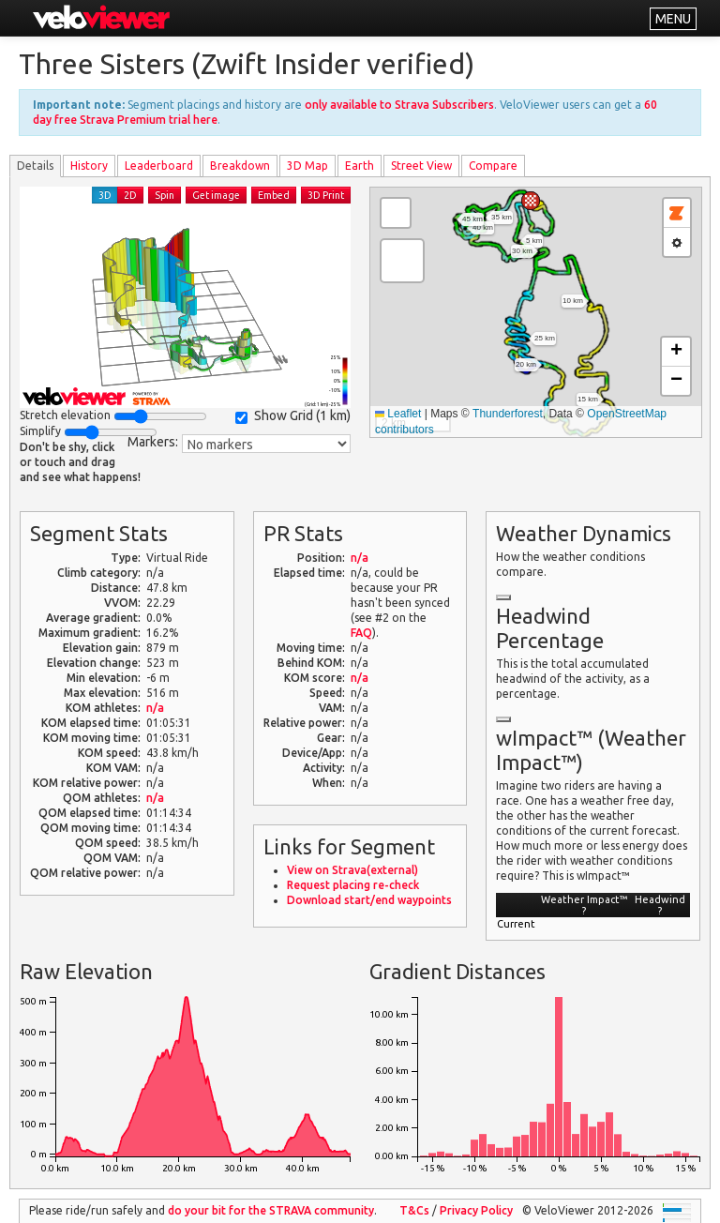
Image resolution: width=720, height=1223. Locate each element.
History (89, 165)
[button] (530, 200)
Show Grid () (293, 416)
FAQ (361, 633)
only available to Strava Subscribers (399, 104)
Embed (274, 195)
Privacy (476, 1210)
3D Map (307, 165)
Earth (359, 165)
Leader (159, 165)
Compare (493, 165)
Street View (421, 165)
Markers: (153, 441)
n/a (155, 708)
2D (130, 195)
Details (35, 165)
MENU (673, 18)
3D (105, 195)
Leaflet (398, 413)
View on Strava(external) (352, 870)
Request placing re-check (353, 885)
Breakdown (240, 165)
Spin (164, 195)
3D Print (326, 195)
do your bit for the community (271, 1210)
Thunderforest (507, 413)
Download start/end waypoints (369, 900)
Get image (216, 195)
